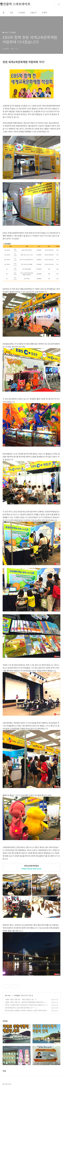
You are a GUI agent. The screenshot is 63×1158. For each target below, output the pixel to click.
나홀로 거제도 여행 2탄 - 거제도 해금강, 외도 (19, 1068)
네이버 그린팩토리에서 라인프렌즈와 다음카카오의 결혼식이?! (25, 1074)
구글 (11, 12)
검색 (53, 4)
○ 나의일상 (16, 1064)
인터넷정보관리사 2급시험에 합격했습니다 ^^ (20, 1077)
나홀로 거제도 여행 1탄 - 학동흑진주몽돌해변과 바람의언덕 (24, 1071)
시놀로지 (33, 12)
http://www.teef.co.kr (31, 868)
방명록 (44, 12)
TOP (58, 1154)
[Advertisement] (31, 996)
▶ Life (7, 1064)
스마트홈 (21, 12)
